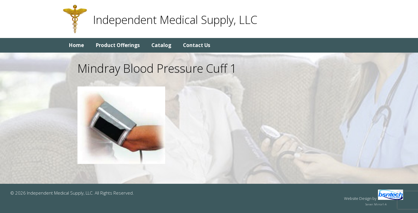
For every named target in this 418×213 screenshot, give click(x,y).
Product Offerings (118, 45)
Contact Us (196, 45)
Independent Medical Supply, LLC (175, 19)
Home (76, 45)
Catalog (161, 45)
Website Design (358, 198)
